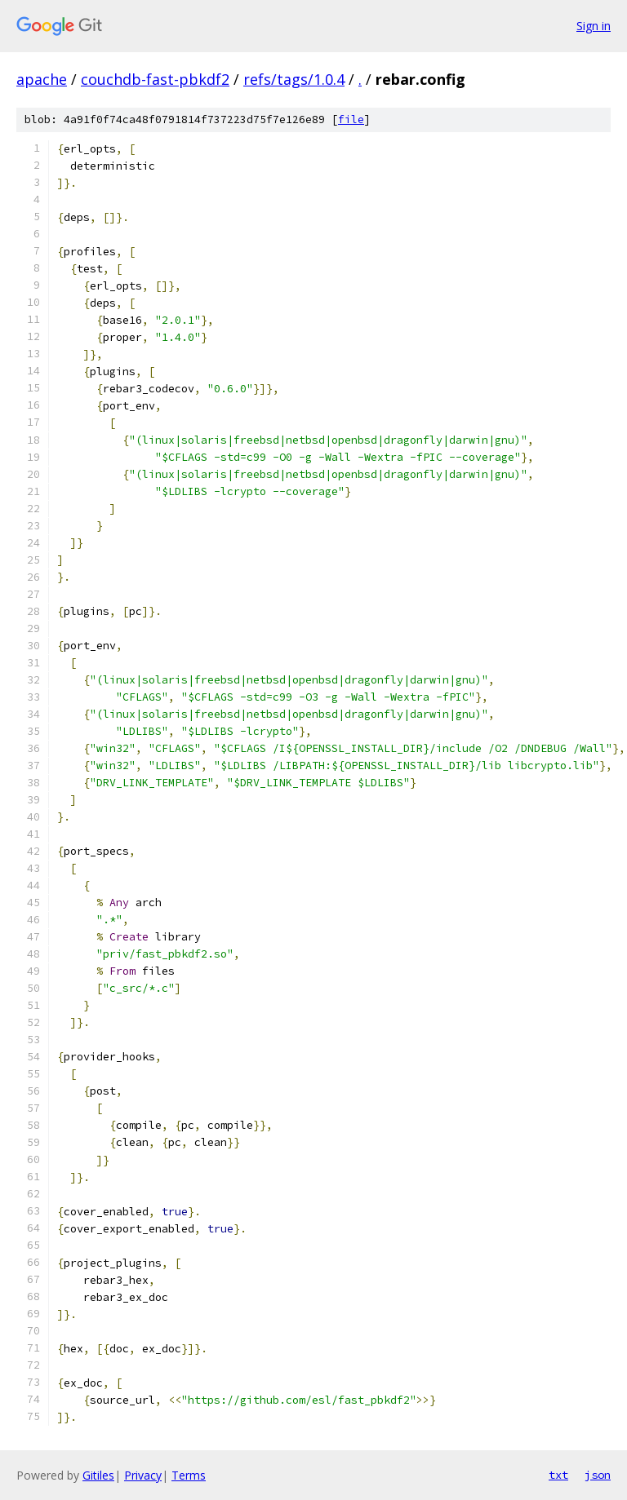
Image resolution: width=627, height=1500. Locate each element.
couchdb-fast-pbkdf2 (155, 79)
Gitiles (98, 1475)
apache (41, 79)
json (598, 1474)
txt (558, 1474)
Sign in (593, 25)
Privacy (143, 1475)
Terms (188, 1475)
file (351, 119)
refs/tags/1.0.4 (294, 79)
